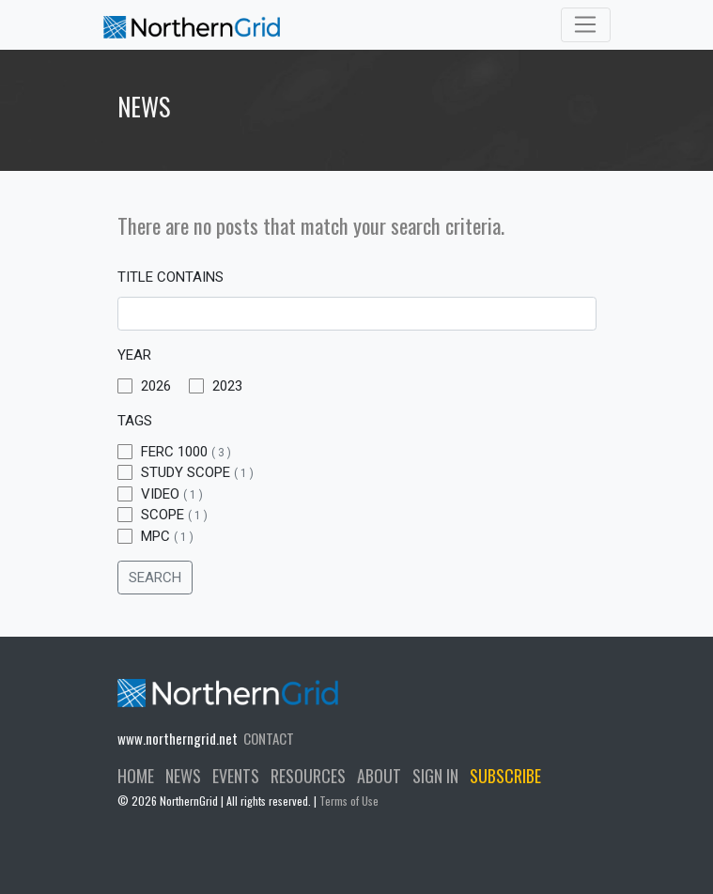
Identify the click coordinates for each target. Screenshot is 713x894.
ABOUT (379, 775)
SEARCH (155, 577)
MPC (155, 536)
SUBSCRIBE (505, 775)
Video (160, 494)
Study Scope (185, 472)
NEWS (183, 775)
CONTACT (268, 738)
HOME (135, 775)
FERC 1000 (174, 451)
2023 (215, 386)
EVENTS (235, 775)
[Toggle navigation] (586, 25)
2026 (144, 386)
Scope (162, 514)
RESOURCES (308, 775)
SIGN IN (435, 775)
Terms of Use (349, 801)
